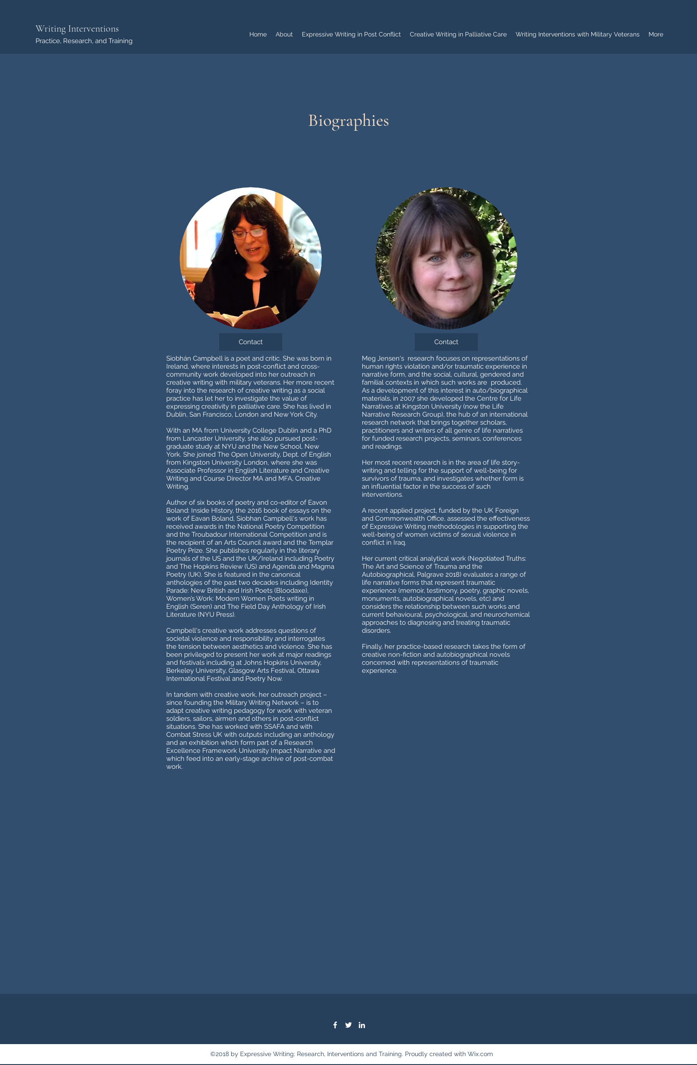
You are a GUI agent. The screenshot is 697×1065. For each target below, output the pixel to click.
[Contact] (250, 342)
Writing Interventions (77, 28)
